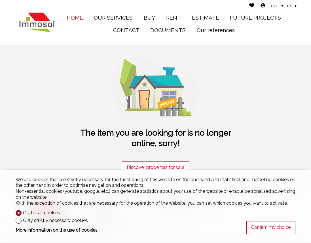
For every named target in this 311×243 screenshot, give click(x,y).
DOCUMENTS (168, 30)
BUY (149, 17)
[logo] (37, 22)
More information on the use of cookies (57, 230)
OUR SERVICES (113, 17)
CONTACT (126, 30)
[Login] (262, 6)
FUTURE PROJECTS (255, 17)
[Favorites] (251, 6)
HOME (75, 17)
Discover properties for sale (155, 167)
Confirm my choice (271, 227)
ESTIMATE (205, 17)
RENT (173, 17)
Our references (216, 30)
